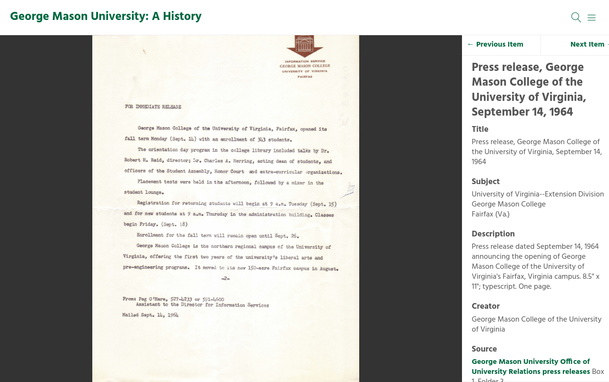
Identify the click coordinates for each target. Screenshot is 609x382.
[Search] (576, 17)
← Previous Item (495, 45)
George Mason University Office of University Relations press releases (531, 367)
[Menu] (591, 17)
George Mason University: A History (106, 17)
